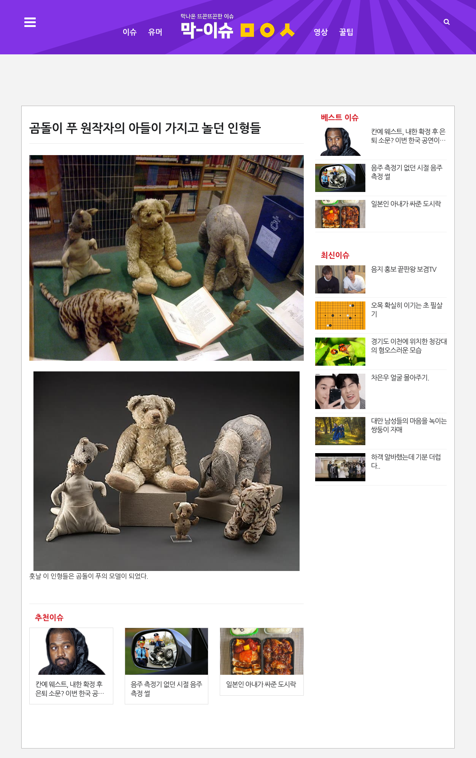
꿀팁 (346, 32)
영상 (321, 32)
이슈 (129, 32)
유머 (155, 32)
